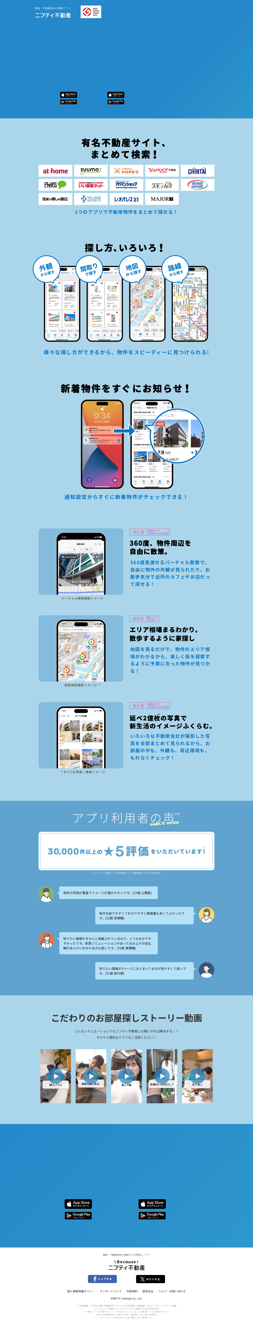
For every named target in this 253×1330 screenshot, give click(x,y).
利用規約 (132, 1291)
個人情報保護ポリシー (81, 1291)
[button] (55, 1076)
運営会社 (147, 1291)
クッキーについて (111, 1291)
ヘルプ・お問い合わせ (172, 1291)
